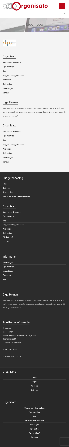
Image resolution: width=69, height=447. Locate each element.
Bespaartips (8, 192)
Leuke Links (8, 271)
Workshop (7, 275)
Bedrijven (7, 188)
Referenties (7, 84)
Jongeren (35, 382)
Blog (4, 71)
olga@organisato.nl (13, 356)
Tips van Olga (8, 67)
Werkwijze (7, 80)
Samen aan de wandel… (13, 62)
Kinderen (34, 386)
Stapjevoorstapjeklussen (13, 75)
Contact (6, 93)
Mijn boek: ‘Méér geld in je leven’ (16, 196)
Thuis (5, 184)
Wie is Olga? (8, 88)
